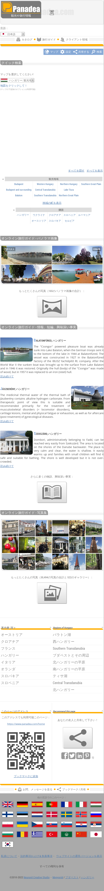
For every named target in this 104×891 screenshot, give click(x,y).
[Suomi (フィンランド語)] (7, 814)
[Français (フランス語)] (66, 804)
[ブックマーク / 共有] (78, 738)
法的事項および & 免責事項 (36, 856)
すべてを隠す (76, 170)
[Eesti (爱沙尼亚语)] (22, 814)
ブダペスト (72, 877)
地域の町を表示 (52, 203)
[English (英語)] (7, 804)
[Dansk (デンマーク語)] (52, 814)
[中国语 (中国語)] (81, 834)
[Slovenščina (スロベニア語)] (66, 824)
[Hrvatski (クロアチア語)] (81, 824)
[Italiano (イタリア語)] (81, 804)
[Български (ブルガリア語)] (7, 834)
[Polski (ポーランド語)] (7, 824)
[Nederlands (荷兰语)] (37, 814)
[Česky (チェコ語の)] (37, 824)
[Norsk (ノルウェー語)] (81, 814)
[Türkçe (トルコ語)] (52, 834)
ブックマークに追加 (26, 776)
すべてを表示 (95, 170)
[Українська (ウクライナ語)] (22, 824)
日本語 (11, 34)
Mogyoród (58, 877)
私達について (9, 856)
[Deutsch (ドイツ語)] (22, 804)
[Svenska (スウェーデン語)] (66, 814)
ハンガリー (87, 877)
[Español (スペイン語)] (37, 804)
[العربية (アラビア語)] (66, 834)
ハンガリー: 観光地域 (21, 80)
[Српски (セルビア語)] (96, 824)
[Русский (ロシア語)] (96, 814)
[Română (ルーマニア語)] (22, 834)
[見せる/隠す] (3, 179)
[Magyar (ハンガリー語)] (96, 804)
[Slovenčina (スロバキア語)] (52, 824)
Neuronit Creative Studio (37, 877)
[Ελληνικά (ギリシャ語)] (37, 834)
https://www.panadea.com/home (26, 723)
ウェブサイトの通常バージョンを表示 (79, 856)
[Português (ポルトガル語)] (52, 804)
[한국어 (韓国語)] (7, 844)
